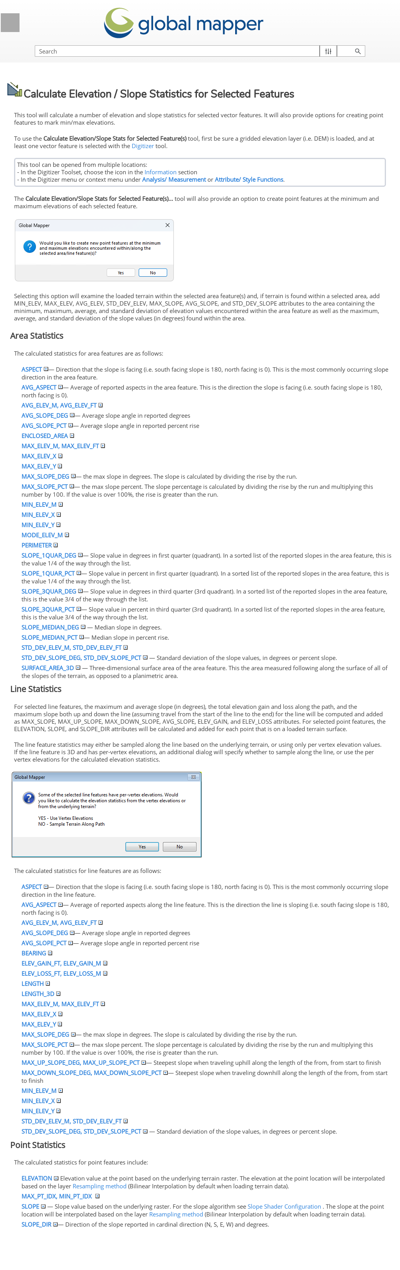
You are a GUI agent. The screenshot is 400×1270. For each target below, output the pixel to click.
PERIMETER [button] (39, 545)
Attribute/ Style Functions (249, 179)
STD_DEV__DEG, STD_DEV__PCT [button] (84, 658)
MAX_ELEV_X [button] (41, 456)
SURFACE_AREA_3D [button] (50, 668)
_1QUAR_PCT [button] (51, 573)
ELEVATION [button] (39, 1178)
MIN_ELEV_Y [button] (41, 525)
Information (161, 172)
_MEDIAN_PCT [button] (52, 637)
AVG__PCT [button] (47, 425)
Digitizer (142, 146)
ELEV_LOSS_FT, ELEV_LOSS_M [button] (64, 973)
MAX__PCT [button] (47, 486)
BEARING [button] (36, 953)
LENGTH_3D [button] (41, 994)
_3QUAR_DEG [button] (51, 591)
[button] (328, 51)
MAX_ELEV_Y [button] (41, 466)
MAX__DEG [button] (48, 476)
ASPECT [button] (34, 369)
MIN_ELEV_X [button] (41, 515)
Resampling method (100, 1186)
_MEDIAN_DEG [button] (53, 627)
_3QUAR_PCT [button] (51, 609)
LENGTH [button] (35, 983)
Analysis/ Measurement (174, 179)
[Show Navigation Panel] (10, 22)
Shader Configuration (284, 1206)
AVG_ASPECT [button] (41, 387)
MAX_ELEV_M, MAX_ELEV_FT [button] (63, 446)
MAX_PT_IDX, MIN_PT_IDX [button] (60, 1196)
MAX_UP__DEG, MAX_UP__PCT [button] (83, 1062)
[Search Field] (200, 51)
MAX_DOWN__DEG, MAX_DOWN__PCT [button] (94, 1073)
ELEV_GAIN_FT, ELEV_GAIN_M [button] (64, 963)
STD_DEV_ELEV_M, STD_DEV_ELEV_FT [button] (74, 647)
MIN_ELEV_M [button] (42, 504)
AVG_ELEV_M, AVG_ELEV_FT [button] (62, 405)
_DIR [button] (39, 1224)
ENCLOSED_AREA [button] (47, 436)
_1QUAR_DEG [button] (51, 555)
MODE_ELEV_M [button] (45, 535)
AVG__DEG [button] (47, 415)
